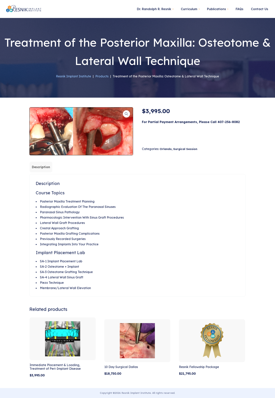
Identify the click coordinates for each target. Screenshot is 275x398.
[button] (126, 114)
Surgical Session (185, 149)
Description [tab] (41, 167)
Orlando (166, 149)
